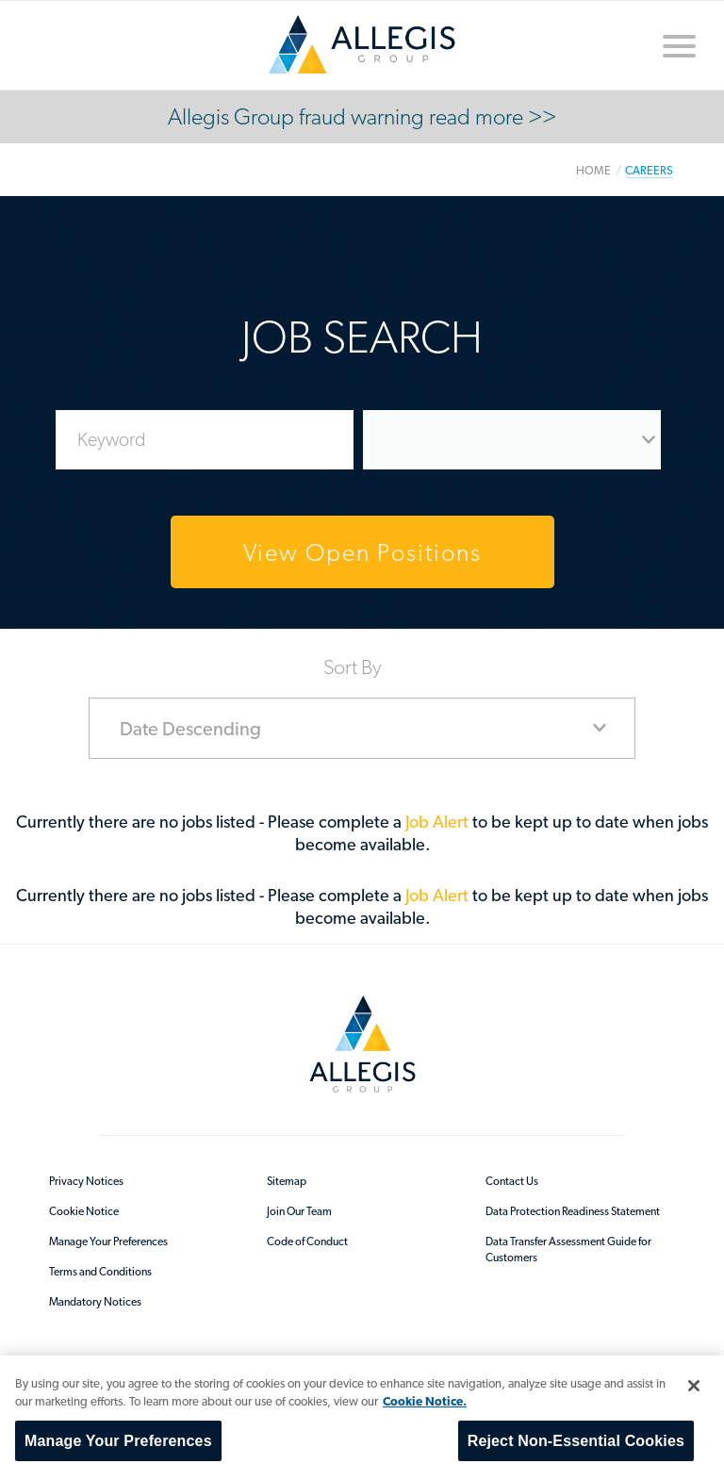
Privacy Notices (86, 1181)
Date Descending (190, 728)
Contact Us (511, 1181)
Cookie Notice (84, 1211)
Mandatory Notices (95, 1301)
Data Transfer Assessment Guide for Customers (568, 1249)
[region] (362, 1418)
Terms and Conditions (100, 1271)
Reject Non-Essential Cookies (576, 1441)
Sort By (352, 665)
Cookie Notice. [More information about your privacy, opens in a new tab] (425, 1401)
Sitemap (286, 1181)
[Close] (694, 1385)
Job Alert (438, 821)
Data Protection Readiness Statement (572, 1211)
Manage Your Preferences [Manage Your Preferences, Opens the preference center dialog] (118, 1441)
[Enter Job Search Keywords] (205, 439)
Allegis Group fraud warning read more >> (362, 116)
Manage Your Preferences (108, 1241)
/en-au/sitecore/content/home (362, 44)
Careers (649, 170)
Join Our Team (299, 1211)
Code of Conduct (307, 1241)
